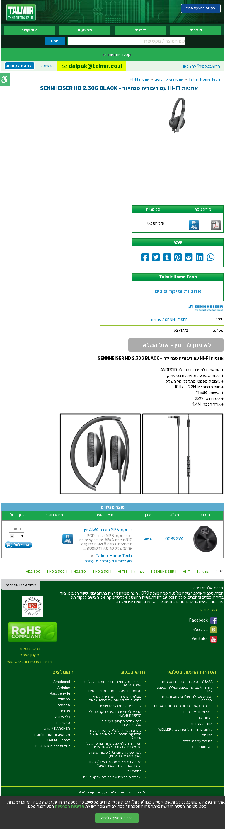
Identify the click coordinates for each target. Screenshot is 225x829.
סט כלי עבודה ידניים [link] (198, 741)
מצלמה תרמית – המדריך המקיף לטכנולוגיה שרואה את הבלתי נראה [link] (115, 698)
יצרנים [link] (140, 30)
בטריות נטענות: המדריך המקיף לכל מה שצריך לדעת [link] (112, 683)
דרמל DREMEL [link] (58, 740)
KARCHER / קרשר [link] (56, 728)
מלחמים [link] (64, 705)
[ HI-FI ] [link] (187, 571)
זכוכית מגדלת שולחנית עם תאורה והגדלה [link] (187, 698)
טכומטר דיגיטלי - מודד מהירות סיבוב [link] (114, 691)
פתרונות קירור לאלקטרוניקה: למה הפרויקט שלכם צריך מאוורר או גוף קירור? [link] (116, 734)
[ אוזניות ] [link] (204, 571)
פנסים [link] (65, 711)
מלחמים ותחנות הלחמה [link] (52, 734)
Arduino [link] (63, 687)
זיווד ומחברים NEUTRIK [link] (52, 746)
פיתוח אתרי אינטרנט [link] (21, 585)
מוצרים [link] (196, 30)
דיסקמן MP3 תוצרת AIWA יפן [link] (108, 529)
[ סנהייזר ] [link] (139, 571)
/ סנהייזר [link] (169, 319)
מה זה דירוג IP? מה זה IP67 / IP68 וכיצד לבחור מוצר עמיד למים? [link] (115, 763)
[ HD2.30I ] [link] (80, 571)
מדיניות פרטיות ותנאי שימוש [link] (29, 661)
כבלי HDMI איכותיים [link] (198, 712)
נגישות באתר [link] (29, 648)
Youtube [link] (204, 639)
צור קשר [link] (29, 30)
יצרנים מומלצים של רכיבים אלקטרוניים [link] (112, 777)
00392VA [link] (174, 538)
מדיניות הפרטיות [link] (69, 806)
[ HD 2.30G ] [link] (57, 571)
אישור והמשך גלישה (117, 818)
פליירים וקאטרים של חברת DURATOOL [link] (183, 706)
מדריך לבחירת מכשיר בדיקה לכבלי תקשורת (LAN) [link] (115, 713)
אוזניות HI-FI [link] (139, 79)
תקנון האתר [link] (29, 655)
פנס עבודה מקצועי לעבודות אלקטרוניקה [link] (121, 723)
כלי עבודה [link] (62, 717)
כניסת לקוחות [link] (19, 65)
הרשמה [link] (47, 65)
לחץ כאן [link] (201, 66)
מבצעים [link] (85, 30)
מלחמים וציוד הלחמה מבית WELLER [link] (185, 729)
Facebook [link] (203, 620)
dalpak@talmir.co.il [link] (92, 65)
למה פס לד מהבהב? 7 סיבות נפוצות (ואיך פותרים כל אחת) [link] (115, 754)
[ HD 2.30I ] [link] (102, 571)
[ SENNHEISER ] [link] (163, 571)
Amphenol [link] (61, 682)
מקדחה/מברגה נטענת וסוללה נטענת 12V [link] (185, 689)
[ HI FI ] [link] (121, 571)
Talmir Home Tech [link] (204, 79)
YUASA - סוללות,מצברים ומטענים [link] (187, 682)
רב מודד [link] (64, 699)
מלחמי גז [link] (206, 718)
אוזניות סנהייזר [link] (201, 723)
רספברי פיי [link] (134, 771)
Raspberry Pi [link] (60, 693)
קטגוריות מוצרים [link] (117, 54)
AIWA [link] (148, 539)
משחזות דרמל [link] (202, 747)
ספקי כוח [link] (63, 723)
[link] (21, 12)
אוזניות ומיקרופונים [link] (169, 79)
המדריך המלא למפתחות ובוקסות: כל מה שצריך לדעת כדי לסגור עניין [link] (114, 745)
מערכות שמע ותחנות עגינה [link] (108, 561)
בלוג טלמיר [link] (203, 629)
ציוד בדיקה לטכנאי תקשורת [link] (121, 706)
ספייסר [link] (207, 735)
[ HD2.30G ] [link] (33, 571)
